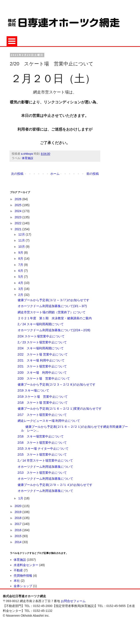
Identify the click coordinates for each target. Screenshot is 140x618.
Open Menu (12, 41)
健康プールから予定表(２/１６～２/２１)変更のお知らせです (60, 408)
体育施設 (27, 158)
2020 (18, 506)
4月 (21, 283)
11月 (22, 240)
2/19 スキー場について (33, 390)
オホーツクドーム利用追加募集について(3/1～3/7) (52, 306)
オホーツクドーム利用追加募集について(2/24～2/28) (54, 330)
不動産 (18, 570)
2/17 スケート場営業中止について (42, 414)
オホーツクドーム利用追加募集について (45, 466)
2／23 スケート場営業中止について (42, 342)
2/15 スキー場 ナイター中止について (43, 448)
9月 (21, 252)
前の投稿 (92, 173)
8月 (21, 258)
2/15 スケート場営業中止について (42, 454)
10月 (22, 246)
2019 (18, 512)
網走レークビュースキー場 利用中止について (49, 420)
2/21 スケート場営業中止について (42, 366)
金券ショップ (23, 586)
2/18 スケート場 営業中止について (43, 402)
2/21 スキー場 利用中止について (41, 360)
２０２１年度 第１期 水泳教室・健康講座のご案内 (55, 318)
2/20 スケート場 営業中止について (44, 378)
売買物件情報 (23, 575)
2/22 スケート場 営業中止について (43, 354)
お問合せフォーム (73, 601)
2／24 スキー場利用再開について (41, 324)
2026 (18, 199)
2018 (18, 518)
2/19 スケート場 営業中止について (43, 396)
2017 (18, 524)
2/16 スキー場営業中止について (41, 436)
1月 (21, 498)
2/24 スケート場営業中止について (41, 336)
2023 (18, 217)
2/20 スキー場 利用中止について (42, 372)
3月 (21, 289)
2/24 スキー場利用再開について (41, 348)
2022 (18, 223)
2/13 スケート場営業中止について (42, 472)
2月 (21, 295)
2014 (18, 542)
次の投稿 (17, 173)
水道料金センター (26, 565)
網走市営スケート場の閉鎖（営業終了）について (52, 312)
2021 (18, 229)
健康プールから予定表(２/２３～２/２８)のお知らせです (56, 384)
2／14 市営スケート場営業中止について (45, 460)
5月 (21, 276)
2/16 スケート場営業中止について (42, 442)
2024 (18, 211)
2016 (18, 530)
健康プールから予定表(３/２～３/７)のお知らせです (53, 300)
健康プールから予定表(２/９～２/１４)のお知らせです (55, 485)
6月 (21, 270)
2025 (18, 205)
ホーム (55, 173)
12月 (22, 234)
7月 (21, 264)
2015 (18, 536)
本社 (17, 580)
